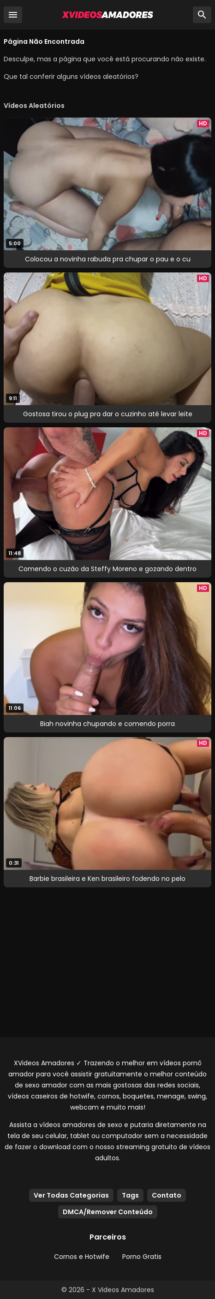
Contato (166, 1195)
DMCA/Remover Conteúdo (108, 1211)
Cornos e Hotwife (81, 1256)
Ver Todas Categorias (71, 1195)
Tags (130, 1195)
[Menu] (13, 14)
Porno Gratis (141, 1256)
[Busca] (202, 14)
